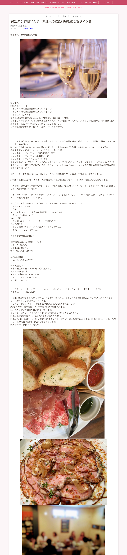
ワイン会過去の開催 (26, 28)
